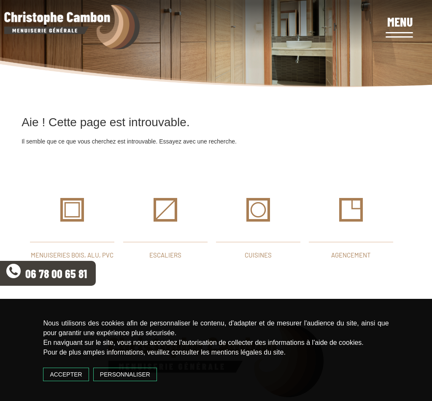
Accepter (66, 374)
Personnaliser (125, 374)
